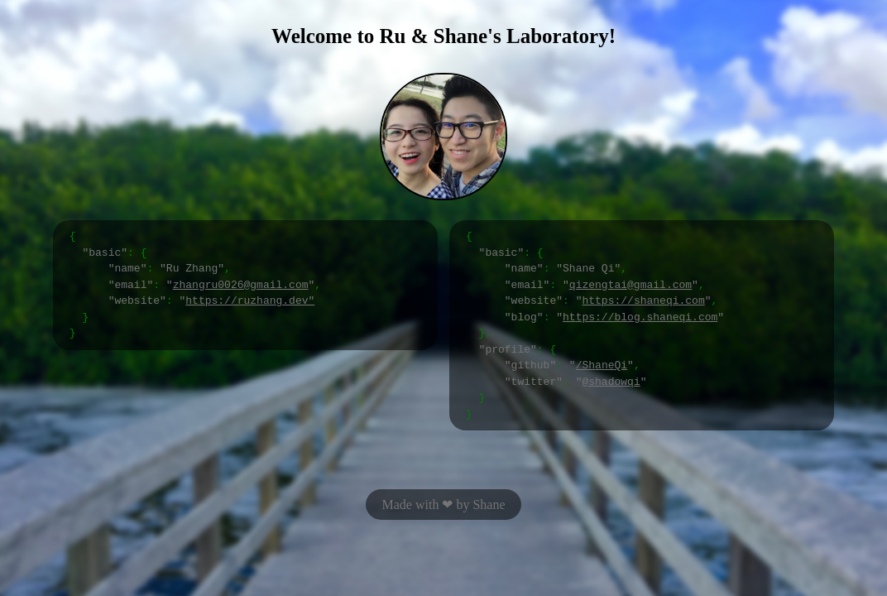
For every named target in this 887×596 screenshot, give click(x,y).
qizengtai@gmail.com (630, 284)
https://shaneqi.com (643, 300)
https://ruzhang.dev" (249, 300)
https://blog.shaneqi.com (640, 317)
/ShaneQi (601, 365)
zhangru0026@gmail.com (241, 284)
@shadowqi (611, 381)
